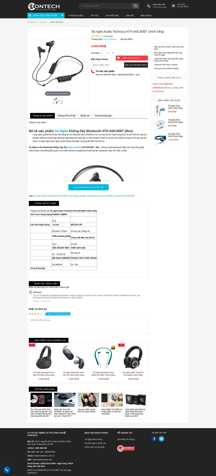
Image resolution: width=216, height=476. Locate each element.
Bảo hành (146, 15)
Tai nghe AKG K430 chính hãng (175, 135)
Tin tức (94, 15)
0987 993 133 (37, 452)
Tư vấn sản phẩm (105, 71)
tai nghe (82, 196)
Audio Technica (109, 39)
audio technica (93, 196)
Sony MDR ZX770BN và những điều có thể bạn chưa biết (111, 411)
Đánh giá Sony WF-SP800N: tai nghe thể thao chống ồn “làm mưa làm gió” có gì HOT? (64, 412)
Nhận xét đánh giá (38, 309)
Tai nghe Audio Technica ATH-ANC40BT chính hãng (56, 196)
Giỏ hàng (181, 4)
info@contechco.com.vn (44, 456)
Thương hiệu (75, 15)
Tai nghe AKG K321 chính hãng (175, 107)
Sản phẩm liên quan (169, 100)
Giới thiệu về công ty (126, 439)
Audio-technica (74, 147)
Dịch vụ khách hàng (96, 433)
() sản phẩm (183, 6)
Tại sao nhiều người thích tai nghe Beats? (87, 410)
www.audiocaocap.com (42, 459)
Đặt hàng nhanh (99, 59)
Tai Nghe (61, 131)
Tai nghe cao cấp (159, 432)
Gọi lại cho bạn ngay (136, 65)
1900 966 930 (159, 4)
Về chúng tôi (124, 433)
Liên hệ (130, 15)
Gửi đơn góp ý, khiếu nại (95, 443)
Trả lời (35, 301)
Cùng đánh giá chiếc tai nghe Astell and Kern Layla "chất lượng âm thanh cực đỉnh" (135, 412)
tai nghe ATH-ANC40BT (124, 196)
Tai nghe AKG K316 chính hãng (175, 121)
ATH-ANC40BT (107, 196)
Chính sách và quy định (94, 447)
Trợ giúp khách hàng (93, 439)
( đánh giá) (108, 36)
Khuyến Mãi (112, 15)
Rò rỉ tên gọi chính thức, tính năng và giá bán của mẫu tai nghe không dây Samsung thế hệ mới (41, 412)
